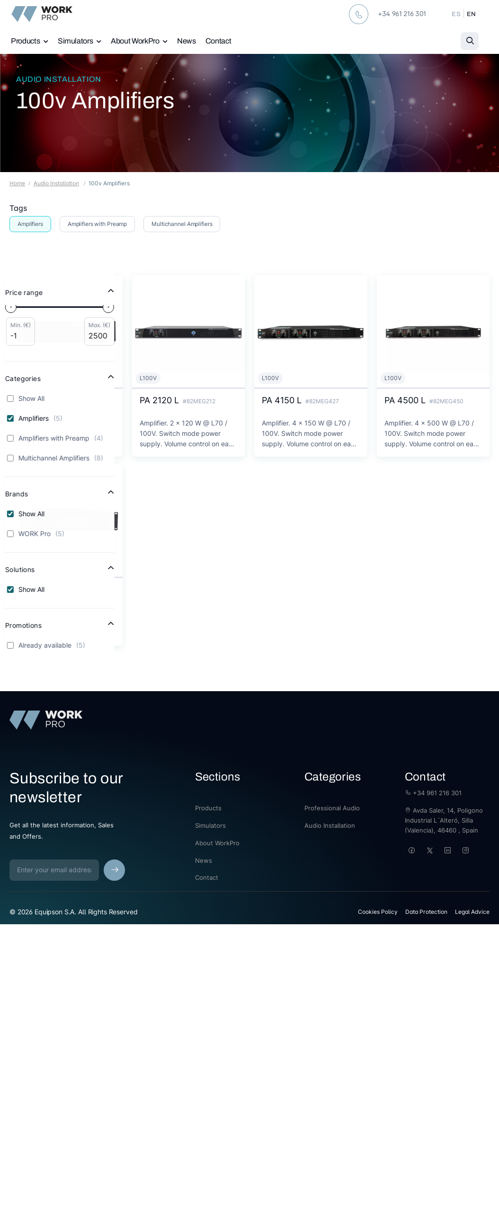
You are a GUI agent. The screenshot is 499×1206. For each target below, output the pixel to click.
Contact (218, 41)
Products (25, 41)
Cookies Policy (378, 911)
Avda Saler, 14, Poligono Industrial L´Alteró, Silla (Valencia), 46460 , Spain (444, 820)
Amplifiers (30, 223)
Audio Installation (58, 79)
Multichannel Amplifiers (181, 223)
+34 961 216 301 (433, 793)
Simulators (75, 41)
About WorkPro (135, 41)
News (186, 41)
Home (17, 183)
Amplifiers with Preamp (97, 223)
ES (456, 14)
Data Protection (426, 911)
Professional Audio (332, 808)
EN (471, 14)
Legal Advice (472, 911)
